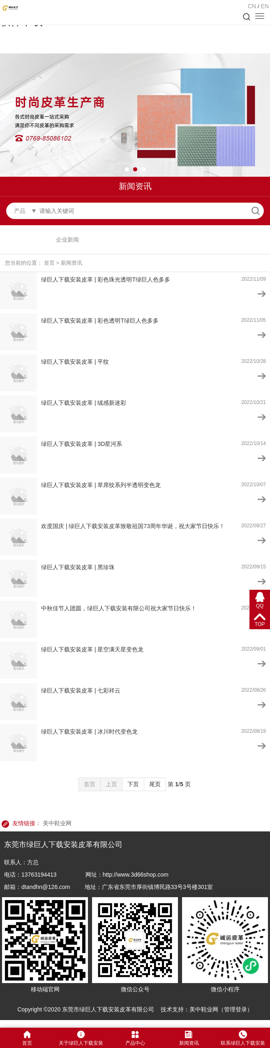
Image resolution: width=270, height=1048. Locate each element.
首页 (49, 263)
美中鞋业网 (57, 823)
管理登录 (235, 1009)
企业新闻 (67, 239)
